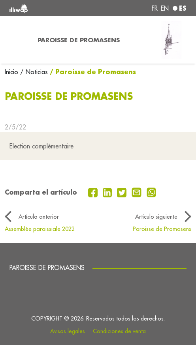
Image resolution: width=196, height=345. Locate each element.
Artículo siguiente (156, 216)
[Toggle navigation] (16, 40)
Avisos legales (67, 331)
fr (155, 8)
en (165, 8)
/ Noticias (34, 72)
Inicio (12, 72)
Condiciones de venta (119, 331)
